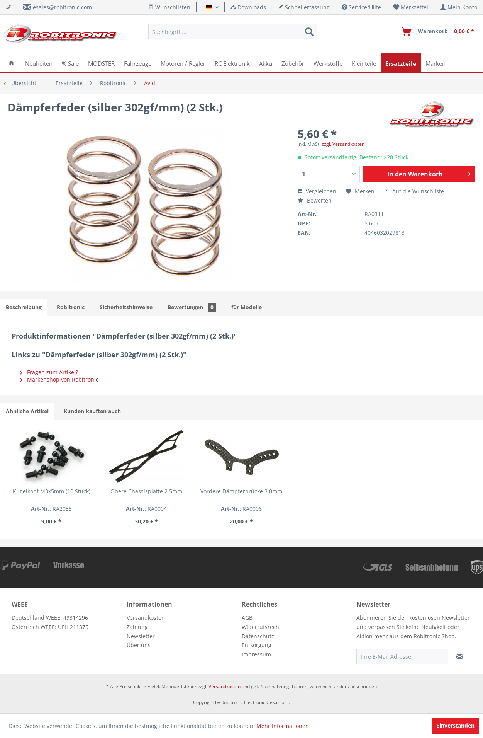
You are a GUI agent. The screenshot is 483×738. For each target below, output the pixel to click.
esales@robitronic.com (62, 7)
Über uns (139, 645)
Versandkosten (146, 617)
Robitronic (71, 307)
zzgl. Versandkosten (343, 144)
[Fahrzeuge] (137, 62)
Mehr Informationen (282, 725)
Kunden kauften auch (92, 411)
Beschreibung (24, 307)
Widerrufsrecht (261, 627)
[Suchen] (309, 31)
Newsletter (141, 636)
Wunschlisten (169, 7)
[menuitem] (410, 7)
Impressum (256, 654)
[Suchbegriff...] (232, 31)
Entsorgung (256, 645)
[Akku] (265, 62)
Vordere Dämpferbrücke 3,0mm (241, 491)
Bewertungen (192, 307)
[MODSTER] (101, 62)
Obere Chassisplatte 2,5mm (146, 491)
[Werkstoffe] (328, 62)
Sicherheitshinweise (126, 307)
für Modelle (246, 307)
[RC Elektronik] (232, 62)
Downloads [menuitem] (248, 7)
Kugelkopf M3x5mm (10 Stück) (51, 491)
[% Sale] (70, 62)
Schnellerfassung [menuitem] (304, 7)
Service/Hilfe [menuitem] (361, 7)
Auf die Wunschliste (414, 191)
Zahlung (137, 627)
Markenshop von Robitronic (59, 379)
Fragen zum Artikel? (49, 372)
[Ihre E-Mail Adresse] (402, 656)
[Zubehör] (293, 62)
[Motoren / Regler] (183, 62)
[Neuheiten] (38, 62)
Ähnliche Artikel (27, 411)
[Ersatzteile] (401, 62)
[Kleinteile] (364, 62)
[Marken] (435, 62)
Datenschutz (258, 636)
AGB (247, 617)
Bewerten (315, 200)
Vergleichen (317, 191)
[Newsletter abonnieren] (459, 656)
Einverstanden (455, 725)
